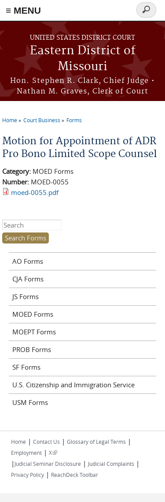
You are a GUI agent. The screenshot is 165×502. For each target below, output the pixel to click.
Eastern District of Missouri (83, 59)
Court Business (41, 120)
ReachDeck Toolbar (74, 474)
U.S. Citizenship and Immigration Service (73, 384)
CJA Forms (28, 278)
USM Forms (30, 402)
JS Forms (25, 296)
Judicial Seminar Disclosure (48, 463)
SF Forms (26, 367)
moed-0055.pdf (35, 192)
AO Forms (27, 261)
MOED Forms (32, 314)
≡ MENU (23, 10)
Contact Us (46, 441)
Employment (26, 452)
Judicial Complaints (111, 463)
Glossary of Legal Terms (96, 441)
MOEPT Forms (34, 331)
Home (9, 120)
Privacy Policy (27, 474)
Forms (74, 120)
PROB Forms (31, 349)
